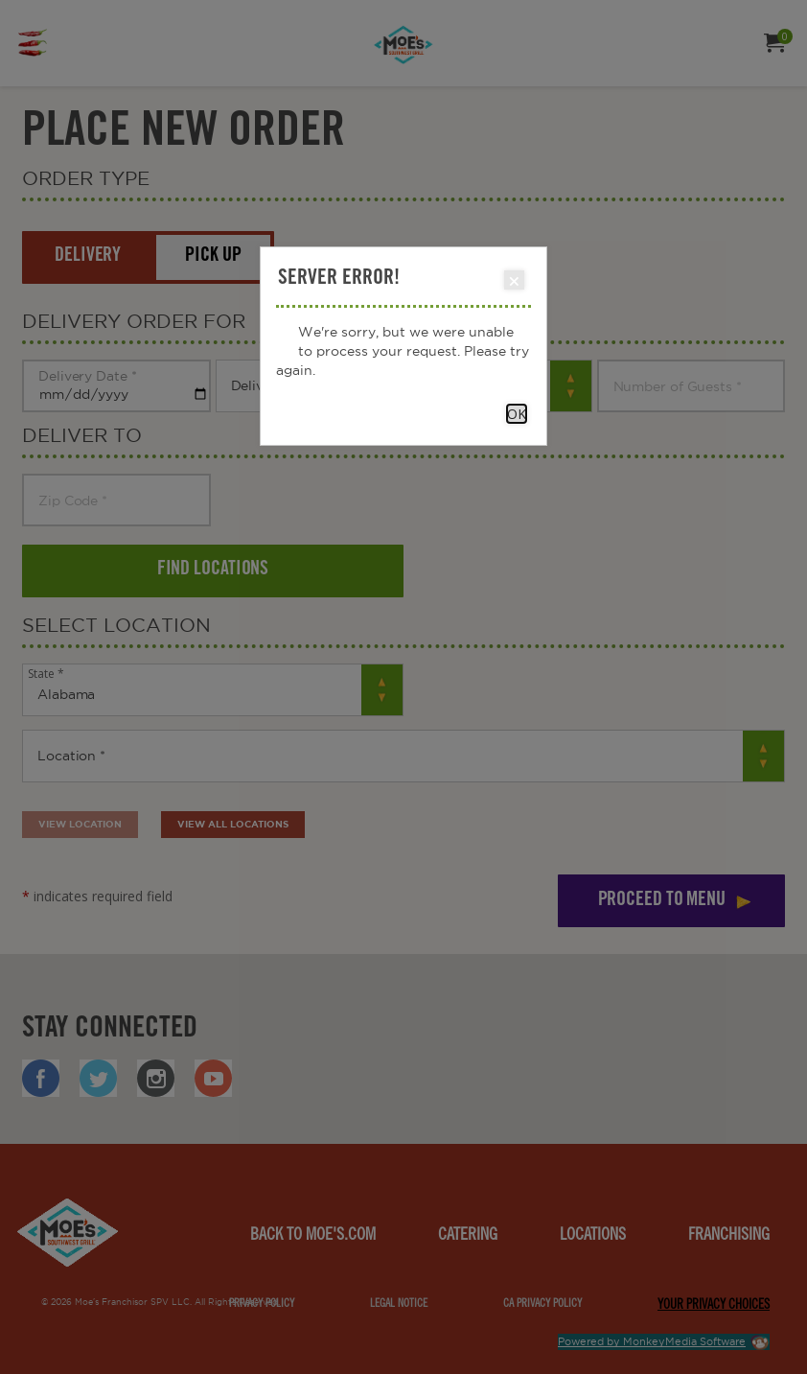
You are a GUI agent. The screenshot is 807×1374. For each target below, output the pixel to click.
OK (516, 414)
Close (513, 281)
